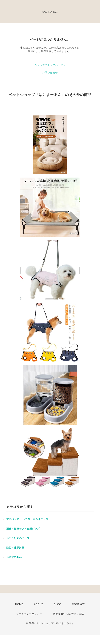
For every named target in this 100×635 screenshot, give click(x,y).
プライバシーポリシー (29, 613)
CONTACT (78, 604)
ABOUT (38, 604)
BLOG (57, 604)
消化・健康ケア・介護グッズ (23, 528)
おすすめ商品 (14, 557)
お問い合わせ (50, 72)
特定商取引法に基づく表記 (68, 613)
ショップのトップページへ (50, 65)
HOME (19, 604)
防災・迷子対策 (15, 547)
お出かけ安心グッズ (18, 538)
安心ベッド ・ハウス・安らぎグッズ (27, 519)
